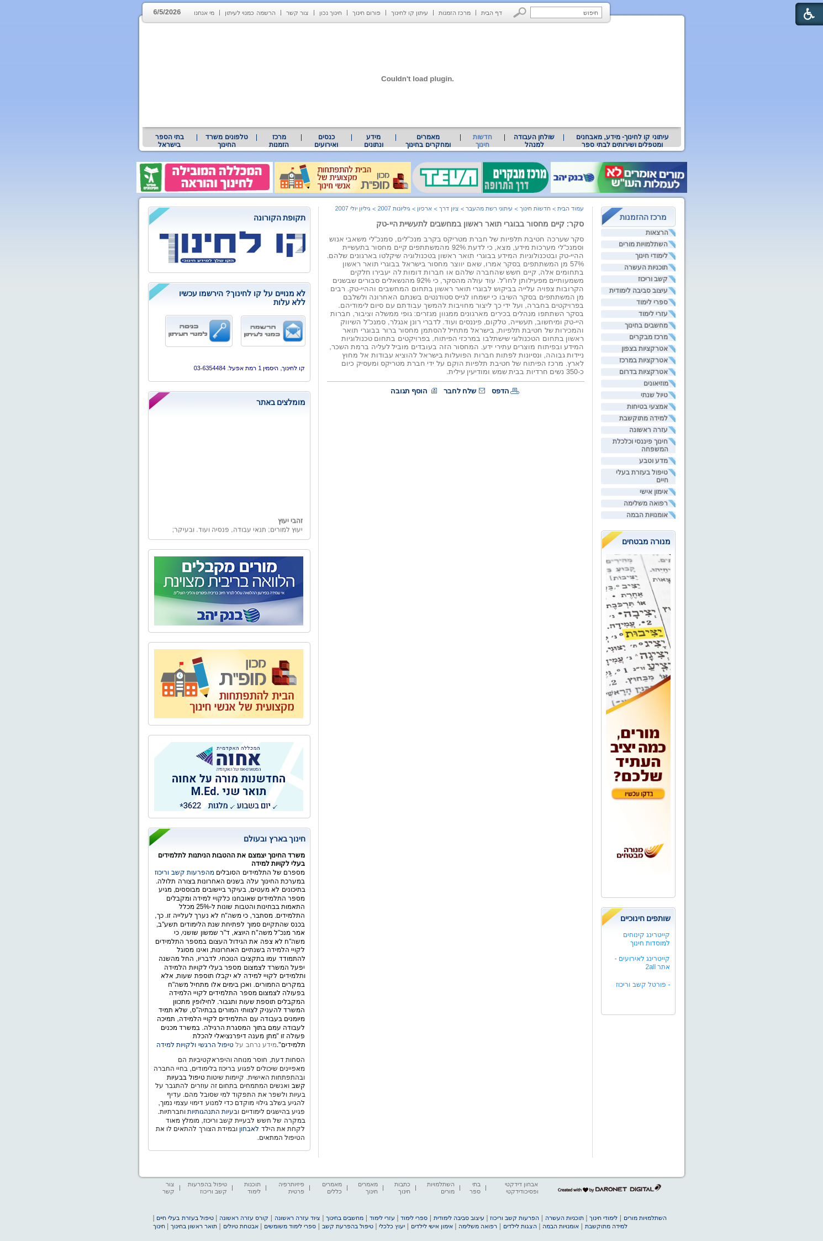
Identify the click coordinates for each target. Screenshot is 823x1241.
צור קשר (297, 12)
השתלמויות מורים (643, 244)
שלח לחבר (460, 391)
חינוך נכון (330, 12)
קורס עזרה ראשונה (243, 1217)
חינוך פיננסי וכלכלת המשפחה (640, 445)
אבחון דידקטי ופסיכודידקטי (521, 1188)
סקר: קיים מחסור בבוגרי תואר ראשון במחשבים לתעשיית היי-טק (480, 223)
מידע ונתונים (373, 141)
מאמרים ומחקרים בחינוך (427, 141)
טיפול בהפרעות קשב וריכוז (207, 1188)
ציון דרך (449, 208)
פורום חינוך (366, 12)
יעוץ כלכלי (392, 1226)
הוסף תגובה (409, 391)
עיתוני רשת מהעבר (489, 208)
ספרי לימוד (652, 302)
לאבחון (249, 1129)
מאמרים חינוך (368, 1188)
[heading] (229, 218)
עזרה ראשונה (648, 430)
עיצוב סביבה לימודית (638, 291)
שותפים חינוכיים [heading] (645, 918)
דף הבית (491, 12)
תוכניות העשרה (646, 267)
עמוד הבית (570, 208)
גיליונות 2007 (393, 208)
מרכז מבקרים (648, 337)
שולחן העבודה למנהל (534, 141)
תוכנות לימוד (252, 1188)
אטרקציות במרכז (643, 360)
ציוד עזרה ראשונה (297, 1217)
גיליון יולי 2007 (353, 208)
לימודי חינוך (651, 256)
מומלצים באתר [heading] (281, 402)
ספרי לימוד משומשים (290, 1226)
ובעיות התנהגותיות (213, 1112)
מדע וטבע (653, 461)
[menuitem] (622, 141)
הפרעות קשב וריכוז (514, 1217)
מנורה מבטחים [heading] (646, 541)
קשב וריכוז (653, 279)
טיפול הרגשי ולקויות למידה (195, 1045)
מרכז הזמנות (455, 12)
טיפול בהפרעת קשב (347, 1226)
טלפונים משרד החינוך (226, 141)
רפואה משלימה (646, 503)
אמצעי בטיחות (647, 407)
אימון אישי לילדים (432, 1226)
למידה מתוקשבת (643, 418)
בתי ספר (475, 1188)
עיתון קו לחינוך (409, 12)
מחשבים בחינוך (646, 325)
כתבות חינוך (402, 1188)
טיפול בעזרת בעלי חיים (642, 476)
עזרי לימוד (653, 314)
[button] (520, 12)
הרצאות (657, 232)
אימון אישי (654, 492)
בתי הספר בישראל (169, 141)
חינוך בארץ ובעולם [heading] (275, 838)
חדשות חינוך (482, 141)
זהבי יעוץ (289, 525)
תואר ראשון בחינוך (194, 1226)
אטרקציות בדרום (643, 372)
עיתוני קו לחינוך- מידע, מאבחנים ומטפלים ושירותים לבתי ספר (622, 141)
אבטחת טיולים (240, 1226)
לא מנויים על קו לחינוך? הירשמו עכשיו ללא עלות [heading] (242, 298)
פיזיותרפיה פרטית (291, 1188)
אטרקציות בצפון (644, 349)
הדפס (500, 391)
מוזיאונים (655, 383)
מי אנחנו (204, 12)
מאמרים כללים (332, 1188)
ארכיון (424, 208)
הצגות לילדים (520, 1226)
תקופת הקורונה (280, 217)
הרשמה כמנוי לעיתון (250, 12)
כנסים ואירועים (326, 141)
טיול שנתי (654, 395)
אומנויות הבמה (647, 515)
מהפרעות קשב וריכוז (185, 872)
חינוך (159, 1226)
